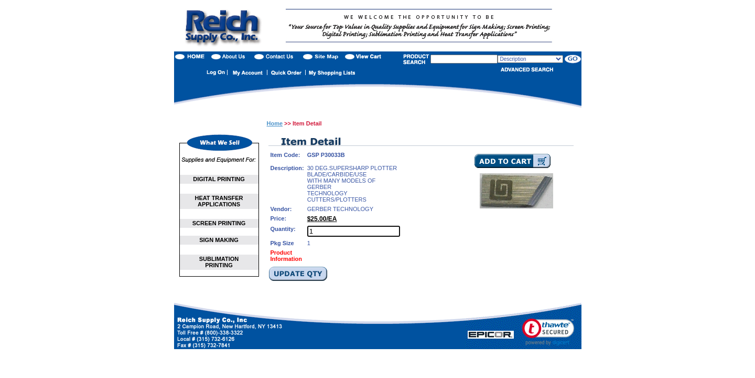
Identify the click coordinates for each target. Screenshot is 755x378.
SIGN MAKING (219, 240)
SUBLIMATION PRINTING (219, 262)
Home (275, 123)
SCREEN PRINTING (218, 223)
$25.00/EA (322, 219)
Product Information (287, 255)
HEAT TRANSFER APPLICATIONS (219, 201)
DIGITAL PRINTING (219, 179)
